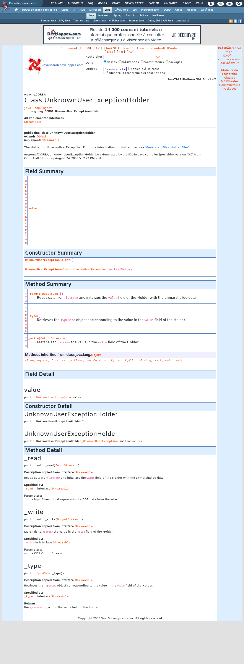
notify (109, 361)
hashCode (93, 361)
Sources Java (136, 20)
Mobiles (191, 9)
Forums (56, 3)
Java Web (103, 15)
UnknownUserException (26, 212)
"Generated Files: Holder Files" (167, 148)
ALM (82, 9)
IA (74, 9)
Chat (116, 3)
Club (199, 3)
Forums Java (48, 20)
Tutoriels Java (81, 20)
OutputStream (51, 339)
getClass (76, 361)
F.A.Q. (97, 48)
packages (174, 62)
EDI (134, 9)
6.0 (130, 52)
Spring (117, 15)
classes (111, 62)
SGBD (167, 9)
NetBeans (158, 15)
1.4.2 (110, 52)
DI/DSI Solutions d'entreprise (39, 9)
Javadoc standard (151, 48)
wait (158, 361)
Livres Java (99, 20)
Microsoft (95, 9)
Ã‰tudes (170, 3)
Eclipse (144, 15)
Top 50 (85, 48)
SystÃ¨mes (206, 9)
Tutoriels (75, 3)
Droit (186, 3)
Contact (173, 48)
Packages (229, 89)
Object (41, 137)
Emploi (153, 3)
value (32, 208)
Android (130, 15)
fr (227, 52)
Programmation (150, 9)
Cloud (64, 9)
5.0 (121, 52)
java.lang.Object (38, 108)
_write (33, 339)
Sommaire (68, 48)
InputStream (48, 294)
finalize (58, 361)
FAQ (90, 3)
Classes (229, 78)
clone (29, 361)
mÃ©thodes (129, 62)
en (231, 52)
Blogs (102, 3)
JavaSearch (182, 20)
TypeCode (26, 320)
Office (178, 9)
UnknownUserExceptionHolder (47, 260)
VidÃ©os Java (117, 20)
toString (144, 361)
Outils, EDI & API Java (160, 20)
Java (107, 9)
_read (32, 294)
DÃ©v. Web (121, 9)
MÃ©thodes (229, 81)
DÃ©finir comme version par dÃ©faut (229, 59)
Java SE (111, 48)
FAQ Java (64, 20)
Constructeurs (229, 85)
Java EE (128, 48)
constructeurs (153, 62)
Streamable (32, 122)
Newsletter (134, 3)
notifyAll (125, 361)
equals (42, 361)
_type (32, 316)
